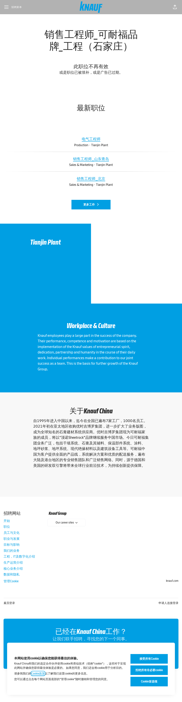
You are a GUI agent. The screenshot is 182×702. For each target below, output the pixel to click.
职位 (7, 527)
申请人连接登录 (168, 603)
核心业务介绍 (13, 568)
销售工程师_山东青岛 (91, 159)
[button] (175, 7)
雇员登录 (9, 603)
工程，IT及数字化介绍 (19, 556)
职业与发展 (12, 539)
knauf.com (172, 581)
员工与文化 (12, 533)
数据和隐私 (12, 574)
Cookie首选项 (149, 681)
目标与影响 (12, 544)
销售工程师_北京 (91, 179)
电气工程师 (91, 139)
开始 (7, 521)
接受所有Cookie (149, 659)
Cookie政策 (38, 673)
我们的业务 (12, 551)
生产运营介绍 (13, 562)
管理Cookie (11, 581)
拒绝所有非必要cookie (149, 670)
